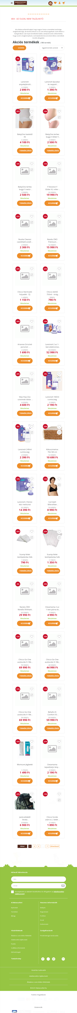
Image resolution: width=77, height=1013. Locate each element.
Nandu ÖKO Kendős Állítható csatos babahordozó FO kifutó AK (25, 608)
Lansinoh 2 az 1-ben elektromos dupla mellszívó (52, 345)
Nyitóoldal (14, 908)
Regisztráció (44, 912)
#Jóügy (13, 916)
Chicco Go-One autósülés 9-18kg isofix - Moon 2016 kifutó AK (24, 660)
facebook (42, 959)
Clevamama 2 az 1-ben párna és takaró (52, 608)
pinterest (48, 959)
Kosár (42, 920)
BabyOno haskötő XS (24, 135)
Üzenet (63, 959)
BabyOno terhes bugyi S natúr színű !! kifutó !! (25, 188)
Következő (55, 846)
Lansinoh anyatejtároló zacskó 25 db (25, 83)
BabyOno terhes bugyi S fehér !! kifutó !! (52, 135)
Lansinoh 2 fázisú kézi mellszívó (24, 503)
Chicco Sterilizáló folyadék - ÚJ (25, 293)
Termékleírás (25, 151)
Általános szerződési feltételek (21, 936)
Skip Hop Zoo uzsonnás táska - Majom (25, 398)
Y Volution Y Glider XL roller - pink (52, 188)
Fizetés (13, 944)
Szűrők (21, 48)
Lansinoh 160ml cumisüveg (52, 398)
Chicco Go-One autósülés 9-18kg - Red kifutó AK (52, 660)
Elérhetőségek (16, 952)
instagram (53, 959)
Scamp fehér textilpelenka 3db (24, 555)
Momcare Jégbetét (25, 764)
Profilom (43, 916)
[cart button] (64, 3)
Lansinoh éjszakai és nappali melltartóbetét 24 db (52, 83)
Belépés (43, 908)
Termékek (14, 912)
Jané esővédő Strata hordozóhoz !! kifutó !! (24, 818)
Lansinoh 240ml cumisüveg (25, 450)
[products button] (11, 3)
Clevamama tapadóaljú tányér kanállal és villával (52, 765)
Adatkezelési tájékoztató (19, 940)
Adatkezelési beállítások (12, 1012)
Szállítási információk (18, 948)
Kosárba (25, 98)
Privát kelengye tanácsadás (49, 936)
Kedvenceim (44, 924)
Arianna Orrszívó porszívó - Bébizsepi (25, 345)
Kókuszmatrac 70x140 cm (52, 450)
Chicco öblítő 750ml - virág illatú (52, 293)
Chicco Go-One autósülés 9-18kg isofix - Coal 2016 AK (24, 713)
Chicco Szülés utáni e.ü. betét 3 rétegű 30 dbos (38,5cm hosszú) (52, 818)
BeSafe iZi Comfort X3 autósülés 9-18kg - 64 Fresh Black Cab (52, 713)
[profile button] (59, 3)
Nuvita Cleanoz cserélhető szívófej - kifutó (25, 240)
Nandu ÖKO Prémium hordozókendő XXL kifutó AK (52, 240)
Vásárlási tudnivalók (38, 968)
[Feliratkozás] (63, 885)
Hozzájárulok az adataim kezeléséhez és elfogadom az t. (39, 893)
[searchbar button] (46, 3)
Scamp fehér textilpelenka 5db (52, 555)
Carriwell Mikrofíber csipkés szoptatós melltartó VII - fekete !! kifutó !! (52, 503)
